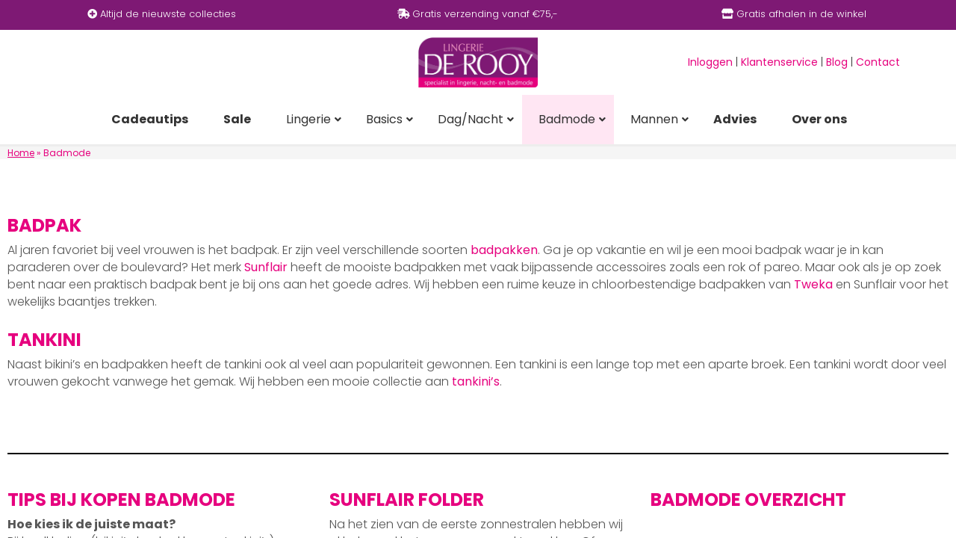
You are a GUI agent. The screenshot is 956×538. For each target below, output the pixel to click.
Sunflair (266, 267)
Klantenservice (779, 62)
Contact (878, 62)
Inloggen (710, 62)
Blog (837, 62)
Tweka (813, 284)
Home (20, 152)
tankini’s (476, 381)
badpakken (504, 250)
